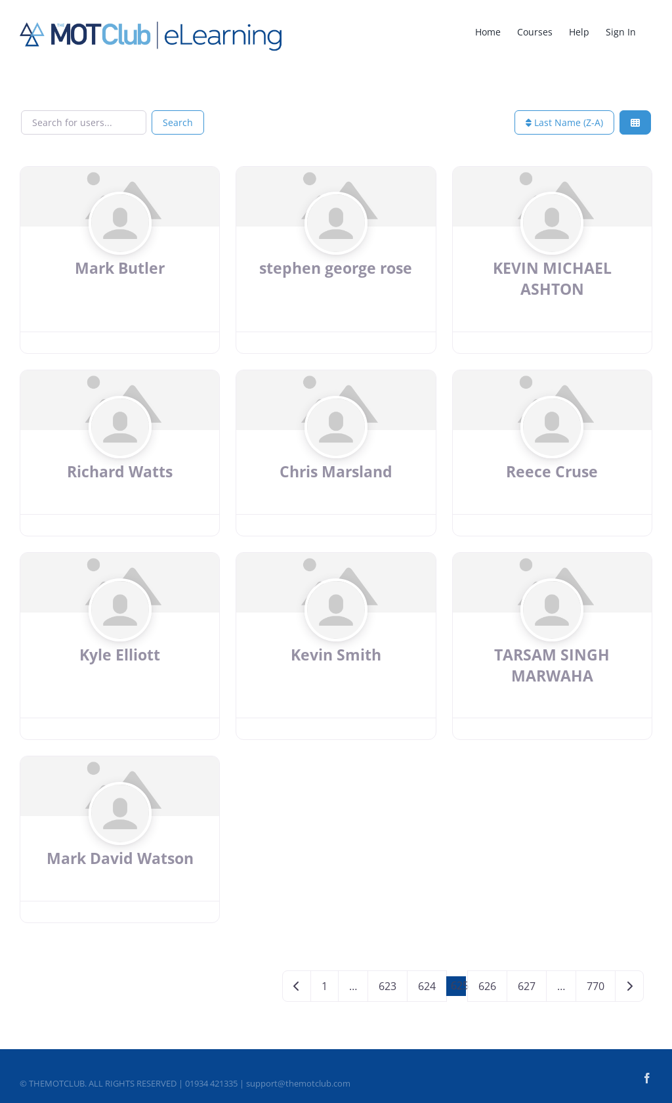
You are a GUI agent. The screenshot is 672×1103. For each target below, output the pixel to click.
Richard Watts (120, 471)
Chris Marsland (336, 471)
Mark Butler (120, 267)
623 (387, 986)
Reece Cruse (552, 471)
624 (427, 986)
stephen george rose (335, 267)
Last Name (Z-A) (564, 122)
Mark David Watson (120, 858)
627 (527, 986)
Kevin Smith (336, 654)
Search (178, 122)
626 (487, 986)
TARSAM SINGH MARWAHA (552, 665)
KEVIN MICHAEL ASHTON (552, 278)
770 (595, 986)
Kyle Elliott (119, 654)
